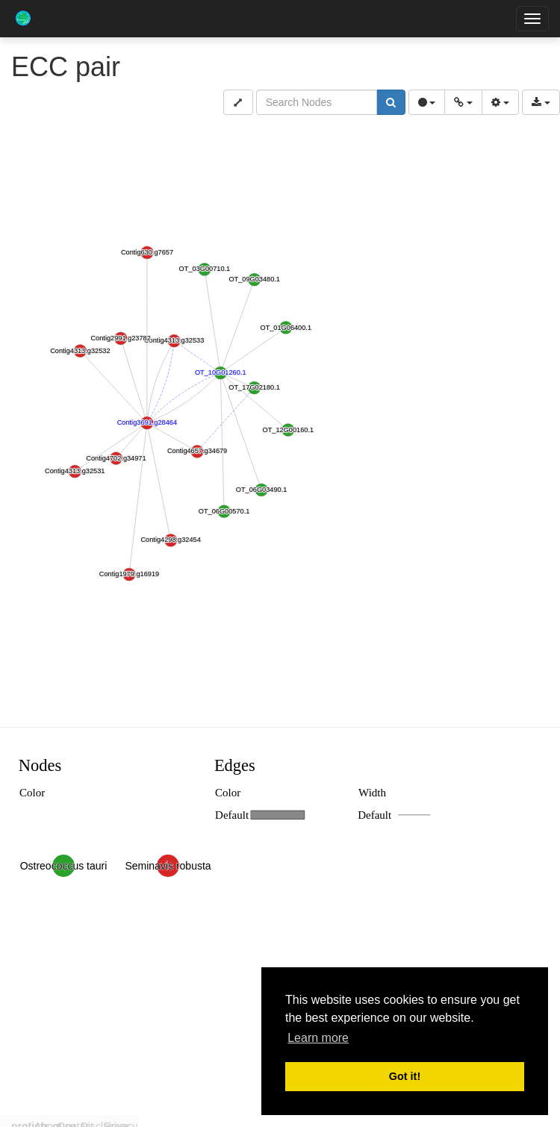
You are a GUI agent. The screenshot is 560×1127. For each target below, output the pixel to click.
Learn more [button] (318, 1037)
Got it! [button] (404, 1076)
